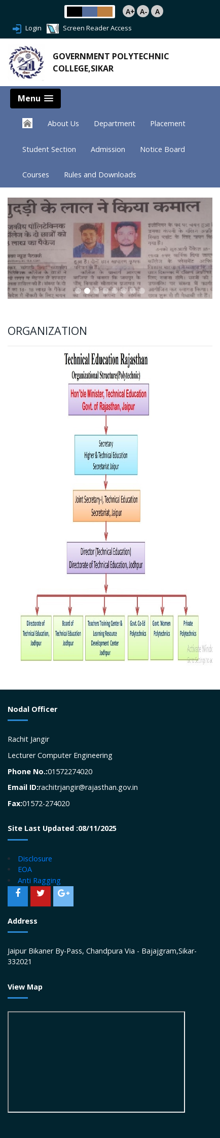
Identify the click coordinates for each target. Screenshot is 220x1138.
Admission (108, 149)
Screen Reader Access (89, 27)
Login (27, 27)
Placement (168, 123)
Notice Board (162, 149)
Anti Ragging (39, 880)
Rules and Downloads (100, 174)
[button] (78, 291)
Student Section (49, 149)
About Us (63, 123)
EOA (25, 869)
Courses (35, 174)
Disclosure (35, 858)
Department (114, 123)
